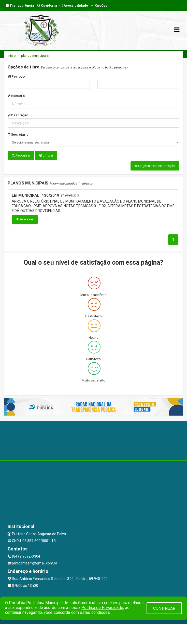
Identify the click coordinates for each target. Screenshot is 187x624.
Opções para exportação (155, 166)
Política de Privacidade (102, 607)
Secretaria (18, 134)
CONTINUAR (164, 608)
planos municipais (35, 56)
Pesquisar (21, 155)
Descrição (18, 115)
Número (16, 96)
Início (12, 56)
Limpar (46, 155)
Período (16, 76)
